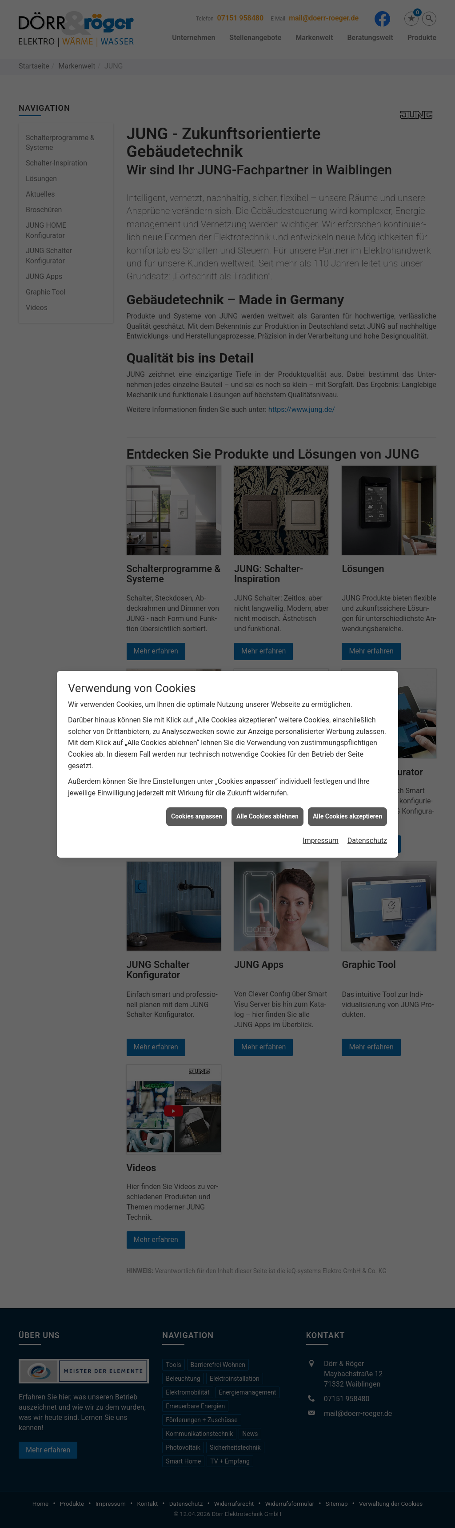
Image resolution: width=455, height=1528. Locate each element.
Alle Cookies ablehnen (267, 814)
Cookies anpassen (196, 814)
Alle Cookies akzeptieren (347, 814)
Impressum (321, 838)
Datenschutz (367, 838)
